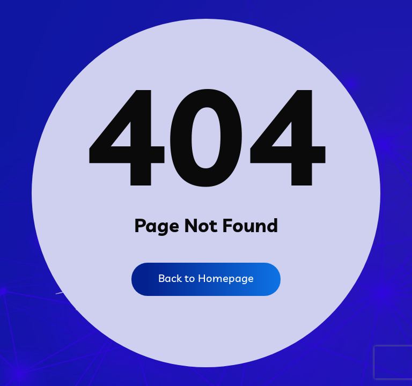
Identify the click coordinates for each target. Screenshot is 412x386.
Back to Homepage (206, 278)
